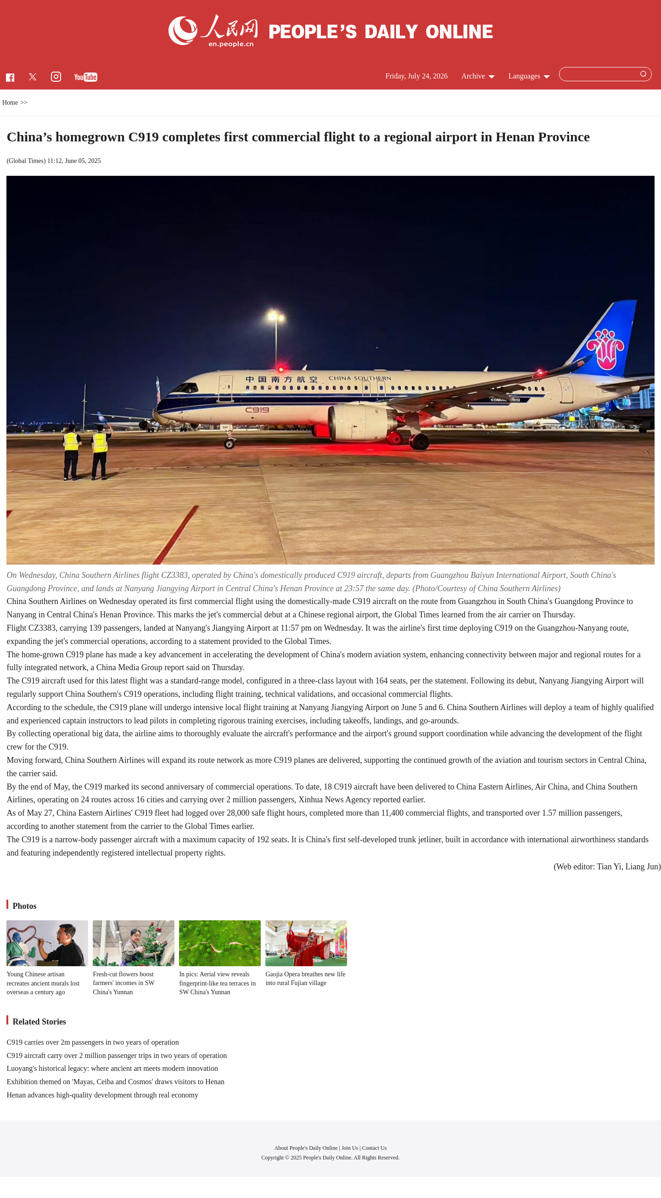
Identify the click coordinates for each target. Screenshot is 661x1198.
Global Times (26, 160)
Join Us (350, 1148)
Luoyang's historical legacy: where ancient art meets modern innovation (112, 1068)
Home (10, 102)
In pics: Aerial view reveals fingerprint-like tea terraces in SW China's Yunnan (217, 983)
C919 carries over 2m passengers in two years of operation (92, 1042)
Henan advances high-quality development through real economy (102, 1095)
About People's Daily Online (306, 1148)
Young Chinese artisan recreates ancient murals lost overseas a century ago (42, 983)
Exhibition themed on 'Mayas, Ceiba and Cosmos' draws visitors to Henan (115, 1082)
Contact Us (374, 1148)
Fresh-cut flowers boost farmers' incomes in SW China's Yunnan (123, 983)
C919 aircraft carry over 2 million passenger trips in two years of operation (116, 1055)
